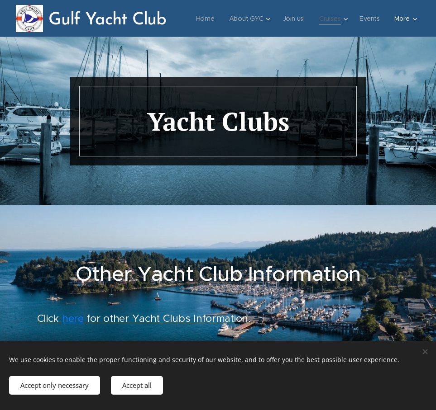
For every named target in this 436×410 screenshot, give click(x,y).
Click (49, 317)
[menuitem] (241, 18)
